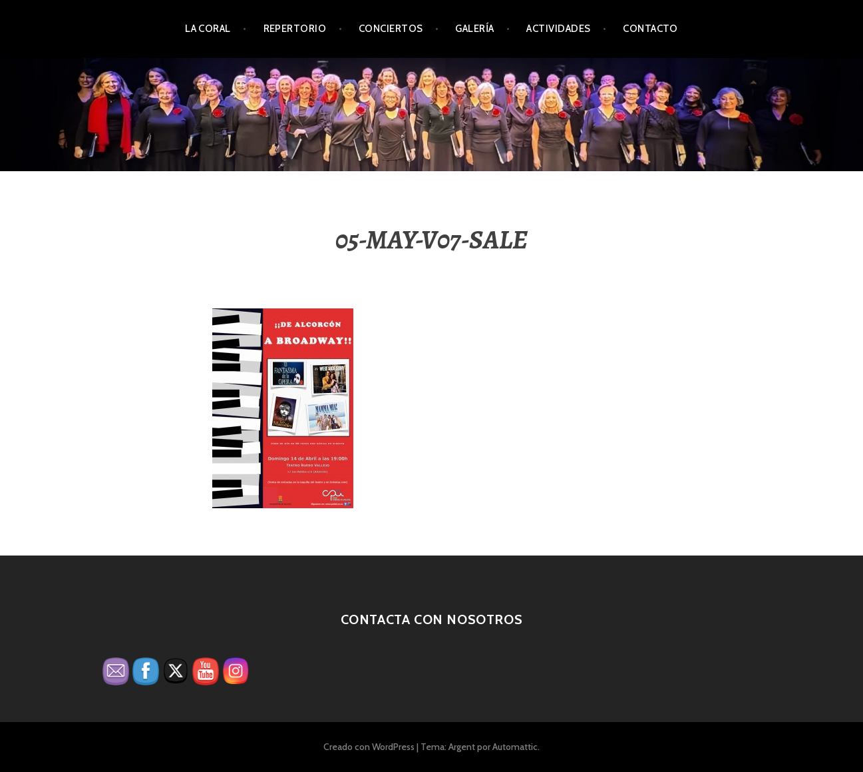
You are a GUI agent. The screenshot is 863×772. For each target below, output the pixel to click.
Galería (474, 29)
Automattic (515, 747)
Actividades (558, 29)
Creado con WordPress (369, 747)
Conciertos (391, 29)
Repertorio (295, 29)
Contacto (650, 29)
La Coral (208, 29)
